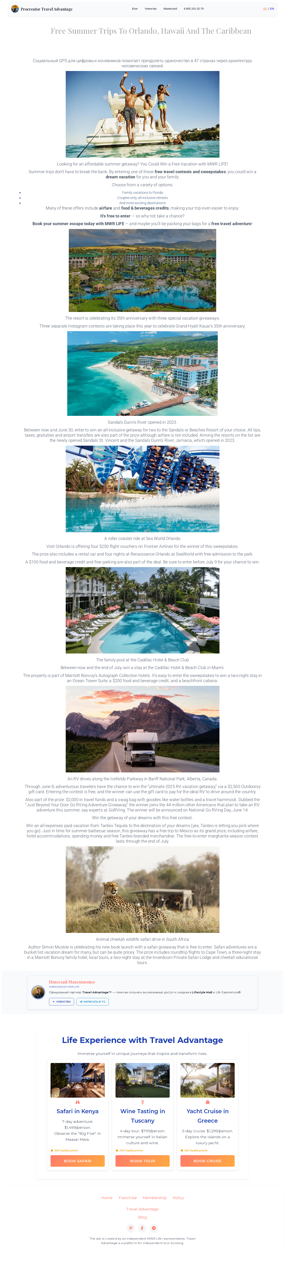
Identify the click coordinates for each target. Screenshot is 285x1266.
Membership (155, 1197)
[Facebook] (142, 1228)
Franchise (128, 1197)
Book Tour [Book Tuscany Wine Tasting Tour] (142, 1160)
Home (107, 1197)
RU (265, 8)
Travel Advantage (142, 1209)
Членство (151, 8)
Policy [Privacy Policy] (178, 1197)
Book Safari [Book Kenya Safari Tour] (77, 1160)
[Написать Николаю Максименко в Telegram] (92, 1001)
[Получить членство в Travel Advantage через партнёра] (61, 1001)
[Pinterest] (131, 1228)
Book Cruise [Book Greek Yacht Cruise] (207, 1160)
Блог (135, 8)
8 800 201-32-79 (194, 8)
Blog (142, 1217)
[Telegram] (154, 1228)
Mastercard (170, 8)
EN (272, 8)
